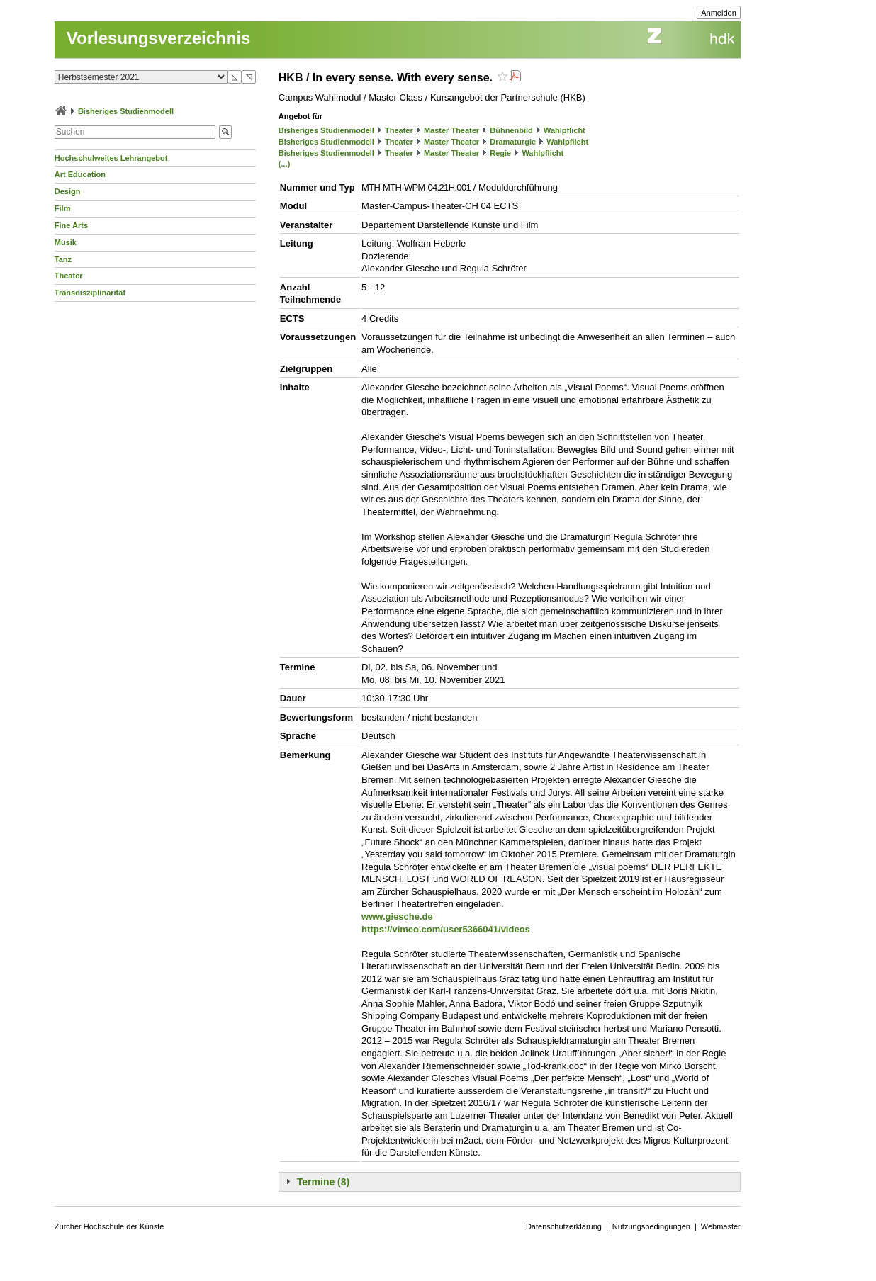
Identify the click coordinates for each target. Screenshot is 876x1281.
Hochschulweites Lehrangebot (111, 158)
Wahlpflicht (564, 130)
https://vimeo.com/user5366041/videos (445, 929)
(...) (285, 163)
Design (68, 191)
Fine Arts (71, 225)
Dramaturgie (513, 141)
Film (63, 208)
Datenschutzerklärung (564, 1226)
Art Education (80, 174)
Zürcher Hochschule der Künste (109, 1226)
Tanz (63, 259)
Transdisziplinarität (90, 292)
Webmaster (721, 1226)
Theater (69, 275)
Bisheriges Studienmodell (126, 111)
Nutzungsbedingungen (651, 1226)
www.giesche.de (397, 916)
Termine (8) (323, 1181)
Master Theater (451, 130)
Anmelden (718, 13)
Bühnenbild (511, 130)
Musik (66, 242)
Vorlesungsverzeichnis (159, 37)
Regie (500, 153)
